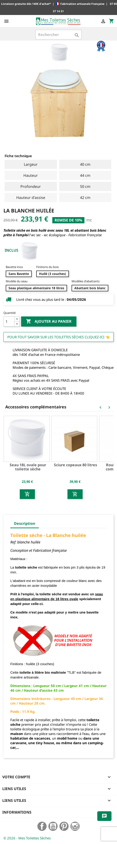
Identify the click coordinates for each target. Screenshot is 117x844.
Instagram (75, 826)
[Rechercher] (58, 34)
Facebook (42, 826)
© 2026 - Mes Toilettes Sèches (27, 838)
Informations (16, 812)
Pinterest (64, 826)
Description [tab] (24, 523)
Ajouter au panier (49, 322)
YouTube (53, 826)
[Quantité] (8, 321)
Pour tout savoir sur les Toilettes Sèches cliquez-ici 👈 (58, 337)
